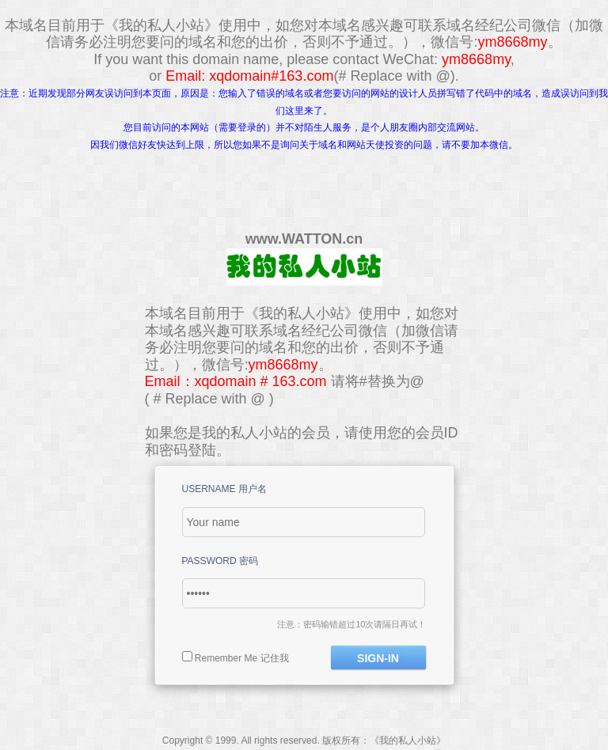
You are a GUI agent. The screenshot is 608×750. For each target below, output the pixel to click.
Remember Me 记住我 (242, 658)
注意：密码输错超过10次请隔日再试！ (351, 624)
